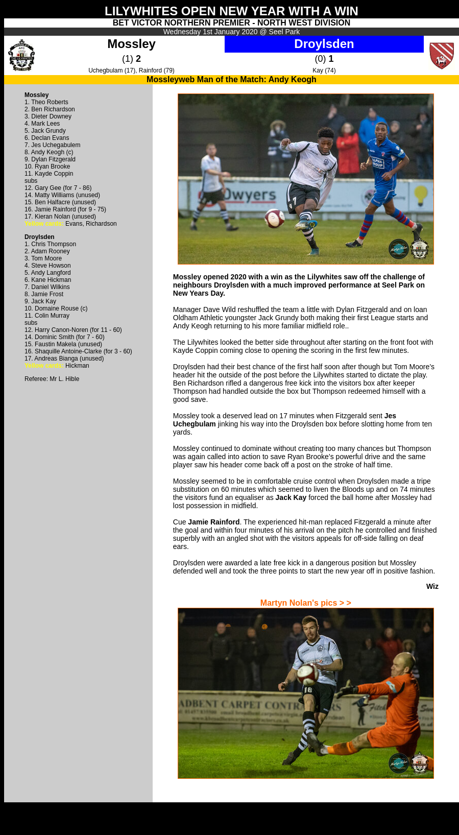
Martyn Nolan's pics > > (305, 603)
